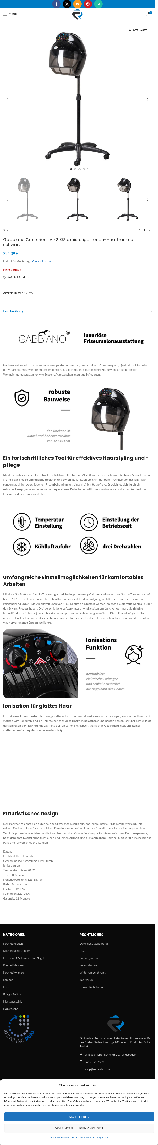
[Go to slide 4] (84, 169)
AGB (83, 950)
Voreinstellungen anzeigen (79, 1128)
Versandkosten (41, 261)
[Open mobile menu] (10, 14)
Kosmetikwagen (13, 972)
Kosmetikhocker (13, 965)
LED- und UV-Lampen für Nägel (23, 958)
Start (6, 230)
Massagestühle (12, 1001)
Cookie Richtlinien (59, 1137)
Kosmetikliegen (13, 943)
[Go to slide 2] (75, 169)
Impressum (103, 1137)
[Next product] (149, 230)
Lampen (8, 980)
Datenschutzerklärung (83, 1137)
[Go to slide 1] (71, 169)
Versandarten (88, 965)
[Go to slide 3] (79, 169)
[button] (7, 99)
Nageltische (10, 1009)
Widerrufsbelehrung (93, 972)
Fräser (7, 987)
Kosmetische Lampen (16, 950)
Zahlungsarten (89, 958)
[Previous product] (139, 230)
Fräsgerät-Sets (12, 994)
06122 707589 (94, 1062)
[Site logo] (77, 14)
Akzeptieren (79, 1117)
